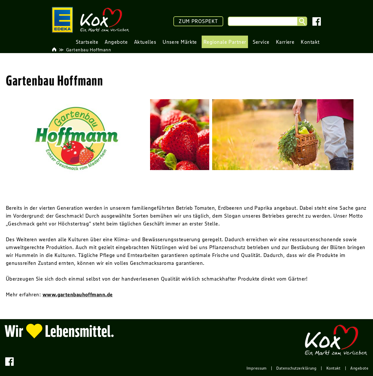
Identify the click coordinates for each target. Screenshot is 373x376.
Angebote (359, 368)
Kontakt (333, 368)
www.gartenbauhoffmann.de (78, 294)
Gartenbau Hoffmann (88, 50)
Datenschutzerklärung (296, 368)
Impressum (257, 368)
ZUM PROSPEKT (198, 21)
